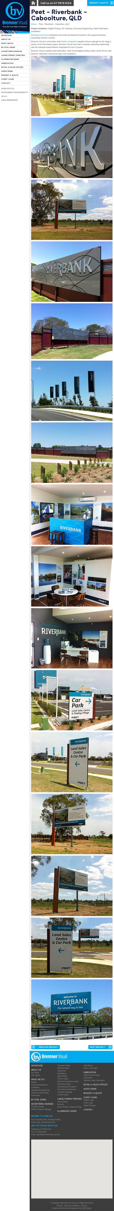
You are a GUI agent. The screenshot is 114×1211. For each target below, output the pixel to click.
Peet (46, 35)
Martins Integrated (69, 41)
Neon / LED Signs (91, 1068)
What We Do (7, 43)
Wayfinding (61, 1073)
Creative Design (37, 1107)
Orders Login (89, 1100)
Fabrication (7, 63)
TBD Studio (86, 1208)
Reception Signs (63, 1065)
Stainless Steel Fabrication (94, 1080)
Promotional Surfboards (66, 1089)
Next (97, 1047)
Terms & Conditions (71, 1206)
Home (33, 24)
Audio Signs (7, 71)
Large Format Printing (13, 55)
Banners (60, 1104)
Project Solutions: (39, 28)
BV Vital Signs (8, 47)
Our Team (35, 1073)
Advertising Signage (11, 51)
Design (34, 1082)
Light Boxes (88, 1065)
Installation (35, 1087)
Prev (48, 1047)
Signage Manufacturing (40, 1090)
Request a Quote (9, 75)
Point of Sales (62, 1079)
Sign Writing (62, 1076)
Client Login (7, 79)
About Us (5, 39)
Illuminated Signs (10, 59)
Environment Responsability (14, 92)
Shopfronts (61, 1071)
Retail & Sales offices (12, 67)
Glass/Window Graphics (66, 1087)
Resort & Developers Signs (68, 1081)
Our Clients (35, 1075)
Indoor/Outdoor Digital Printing (69, 1107)
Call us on (56, 3)
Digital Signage (90, 1105)
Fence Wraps (62, 1102)
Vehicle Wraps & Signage (41, 1109)
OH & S (4, 96)
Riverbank (35, 35)
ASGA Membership (9, 100)
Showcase (6, 35)
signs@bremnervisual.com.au (48, 1134)
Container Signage (64, 1092)
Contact (6, 83)
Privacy (59, 1206)
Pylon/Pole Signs (64, 1084)
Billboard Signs (63, 1068)
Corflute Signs (63, 1095)
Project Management (39, 1085)
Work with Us (7, 88)
